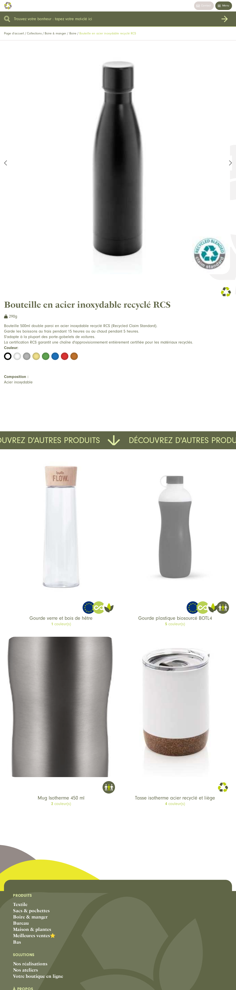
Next (227, 163)
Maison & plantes (32, 929)
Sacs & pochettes (31, 910)
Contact (206, 5)
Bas (17, 942)
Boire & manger (55, 33)
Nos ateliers (25, 970)
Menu (225, 5)
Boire (72, 33)
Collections (34, 33)
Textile (20, 904)
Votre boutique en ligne (38, 976)
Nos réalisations (30, 963)
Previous (8, 163)
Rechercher (224, 18)
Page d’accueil (14, 33)
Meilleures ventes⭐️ (34, 935)
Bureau (21, 923)
